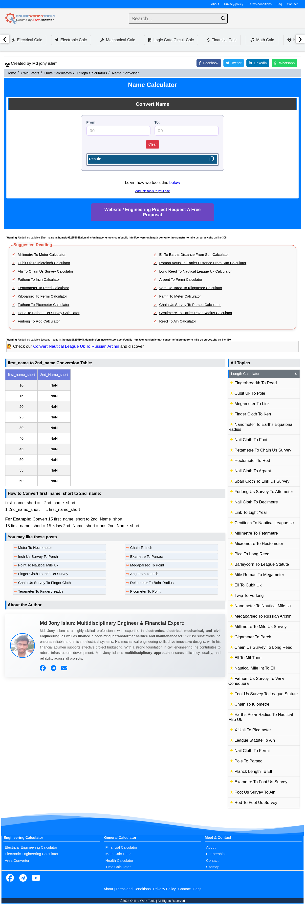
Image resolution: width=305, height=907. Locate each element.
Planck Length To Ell (253, 771)
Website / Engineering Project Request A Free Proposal (152, 212)
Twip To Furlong (249, 595)
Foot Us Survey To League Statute (266, 693)
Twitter (233, 63)
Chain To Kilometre (252, 704)
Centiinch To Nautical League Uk (265, 522)
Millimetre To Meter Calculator (42, 255)
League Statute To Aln (255, 740)
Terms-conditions (260, 4)
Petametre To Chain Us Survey (263, 450)
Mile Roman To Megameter (259, 574)
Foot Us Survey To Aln (255, 792)
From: (91, 122)
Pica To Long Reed (252, 554)
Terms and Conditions (133, 889)
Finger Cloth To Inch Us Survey (43, 574)
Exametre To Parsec (146, 557)
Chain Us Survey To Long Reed (263, 647)
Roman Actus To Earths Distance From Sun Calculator (202, 263)
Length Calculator (264, 374)
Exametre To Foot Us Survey (261, 781)
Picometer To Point (145, 591)
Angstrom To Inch (144, 574)
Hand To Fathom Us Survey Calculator (49, 313)
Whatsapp (284, 63)
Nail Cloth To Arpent (253, 471)
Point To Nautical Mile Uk (38, 565)
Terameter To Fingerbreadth (40, 591)
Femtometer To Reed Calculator (43, 288)
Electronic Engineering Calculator (31, 854)
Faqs (197, 889)
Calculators (30, 73)
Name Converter (125, 73)
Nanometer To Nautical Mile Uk (263, 606)
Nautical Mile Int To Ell (255, 668)
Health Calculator (119, 861)
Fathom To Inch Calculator (39, 279)
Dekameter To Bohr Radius (152, 583)
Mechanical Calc (117, 40)
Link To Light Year (251, 512)
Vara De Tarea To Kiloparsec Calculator (190, 288)
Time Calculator (118, 867)
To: (157, 122)
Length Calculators (92, 73)
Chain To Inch (141, 548)
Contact (292, 4)
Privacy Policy (164, 889)
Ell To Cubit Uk (248, 585)
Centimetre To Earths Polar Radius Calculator (195, 313)
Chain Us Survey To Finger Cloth (44, 583)
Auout (211, 847)
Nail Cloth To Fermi (252, 750)
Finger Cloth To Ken (253, 414)
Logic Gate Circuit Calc (171, 40)
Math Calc (262, 40)
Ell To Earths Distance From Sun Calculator (194, 255)
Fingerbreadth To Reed (256, 383)
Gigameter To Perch (253, 637)
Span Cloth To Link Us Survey (262, 481)
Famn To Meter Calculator (180, 296)
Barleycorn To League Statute (262, 564)
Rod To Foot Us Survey (256, 802)
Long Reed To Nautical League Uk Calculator (195, 271)
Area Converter (17, 861)
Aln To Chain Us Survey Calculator (45, 271)
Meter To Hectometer (35, 548)
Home (11, 73)
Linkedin (258, 63)
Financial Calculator (121, 847)
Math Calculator (118, 854)
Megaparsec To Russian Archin (263, 616)
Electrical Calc (27, 40)
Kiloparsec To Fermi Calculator (42, 296)
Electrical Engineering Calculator (31, 847)
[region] (115, 427)
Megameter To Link (252, 403)
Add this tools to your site (152, 191)
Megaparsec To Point (147, 565)
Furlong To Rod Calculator (39, 321)
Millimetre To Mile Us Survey (261, 626)
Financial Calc (221, 40)
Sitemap (212, 867)
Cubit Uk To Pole (250, 393)
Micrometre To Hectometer (259, 543)
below (174, 182)
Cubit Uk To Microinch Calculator (44, 263)
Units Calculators (58, 73)
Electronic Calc (71, 40)
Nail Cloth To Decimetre (256, 502)
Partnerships (216, 854)
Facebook (208, 63)
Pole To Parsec (248, 761)
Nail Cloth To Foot (251, 439)
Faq (279, 4)
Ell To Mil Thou (248, 657)
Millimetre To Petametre (256, 533)
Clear (152, 144)
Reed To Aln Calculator (177, 321)
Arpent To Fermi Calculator (180, 279)
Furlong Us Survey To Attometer (264, 491)
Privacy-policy (233, 4)
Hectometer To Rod (252, 460)
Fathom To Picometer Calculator (43, 305)
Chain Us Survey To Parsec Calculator (190, 305)
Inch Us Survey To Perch (38, 557)
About (215, 4)
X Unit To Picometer (253, 730)
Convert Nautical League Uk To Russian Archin (76, 346)
